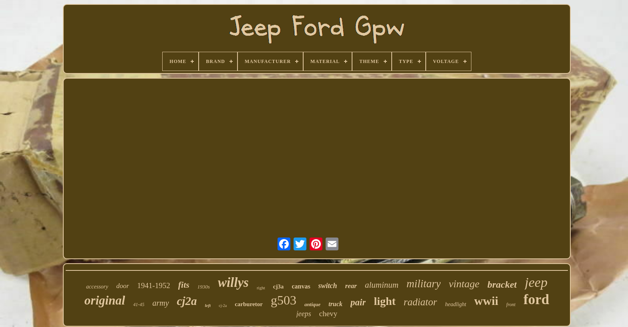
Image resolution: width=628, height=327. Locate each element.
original (105, 300)
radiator (420, 302)
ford (536, 299)
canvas (301, 286)
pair (358, 302)
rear (351, 286)
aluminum (382, 285)
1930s (203, 287)
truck (335, 304)
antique (312, 304)
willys (233, 282)
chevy (328, 313)
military (424, 284)
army (160, 303)
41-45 (138, 304)
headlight (455, 304)
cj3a (278, 286)
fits (183, 285)
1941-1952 (153, 285)
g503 (283, 300)
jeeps (303, 314)
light (384, 301)
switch (327, 286)
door (122, 286)
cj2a (187, 301)
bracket (502, 284)
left (208, 305)
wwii (486, 300)
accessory (97, 287)
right (261, 287)
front (510, 304)
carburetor (249, 304)
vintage (464, 284)
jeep (536, 282)
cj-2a (223, 305)
